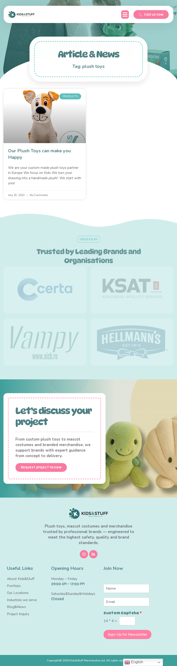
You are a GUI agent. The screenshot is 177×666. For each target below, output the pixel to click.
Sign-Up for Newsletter (127, 634)
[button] (125, 14)
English (133, 662)
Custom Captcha (122, 613)
